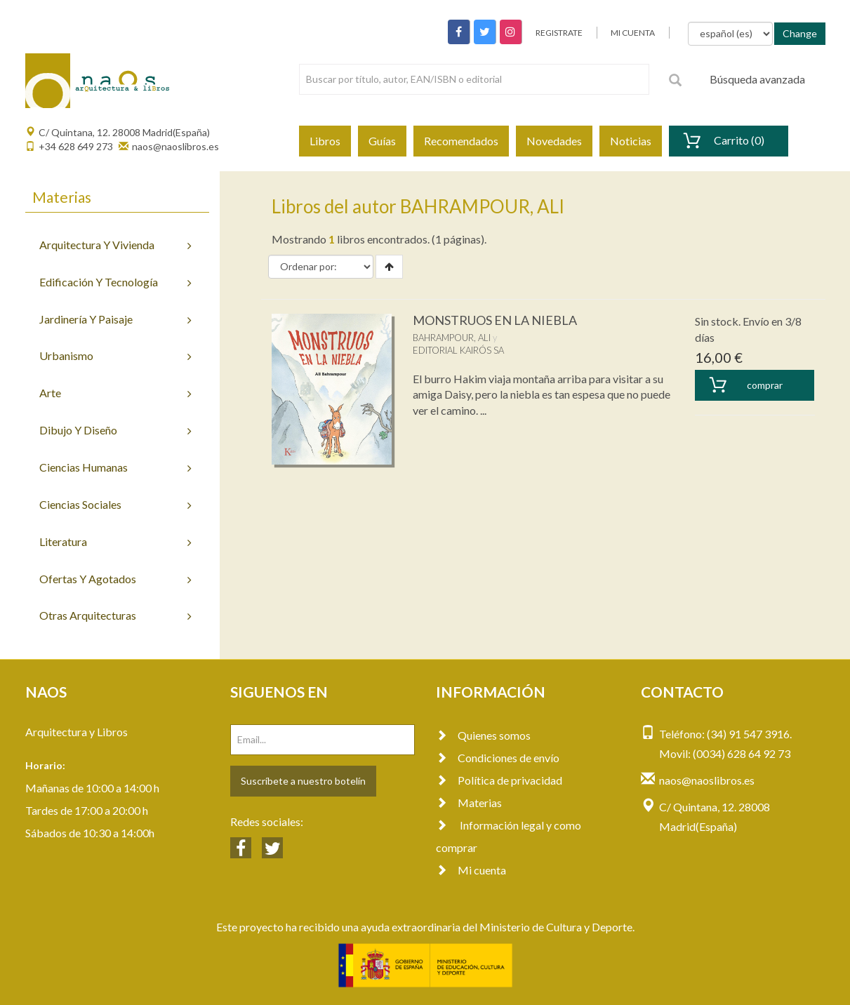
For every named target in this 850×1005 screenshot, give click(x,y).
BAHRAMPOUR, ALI (452, 337)
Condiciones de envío (497, 757)
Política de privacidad (499, 780)
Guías (382, 140)
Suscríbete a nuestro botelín (303, 781)
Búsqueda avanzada (757, 79)
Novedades (554, 140)
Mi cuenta (471, 870)
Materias (469, 802)
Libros (325, 140)
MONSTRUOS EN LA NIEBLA (495, 320)
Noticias (630, 140)
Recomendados (461, 140)
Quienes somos (483, 735)
